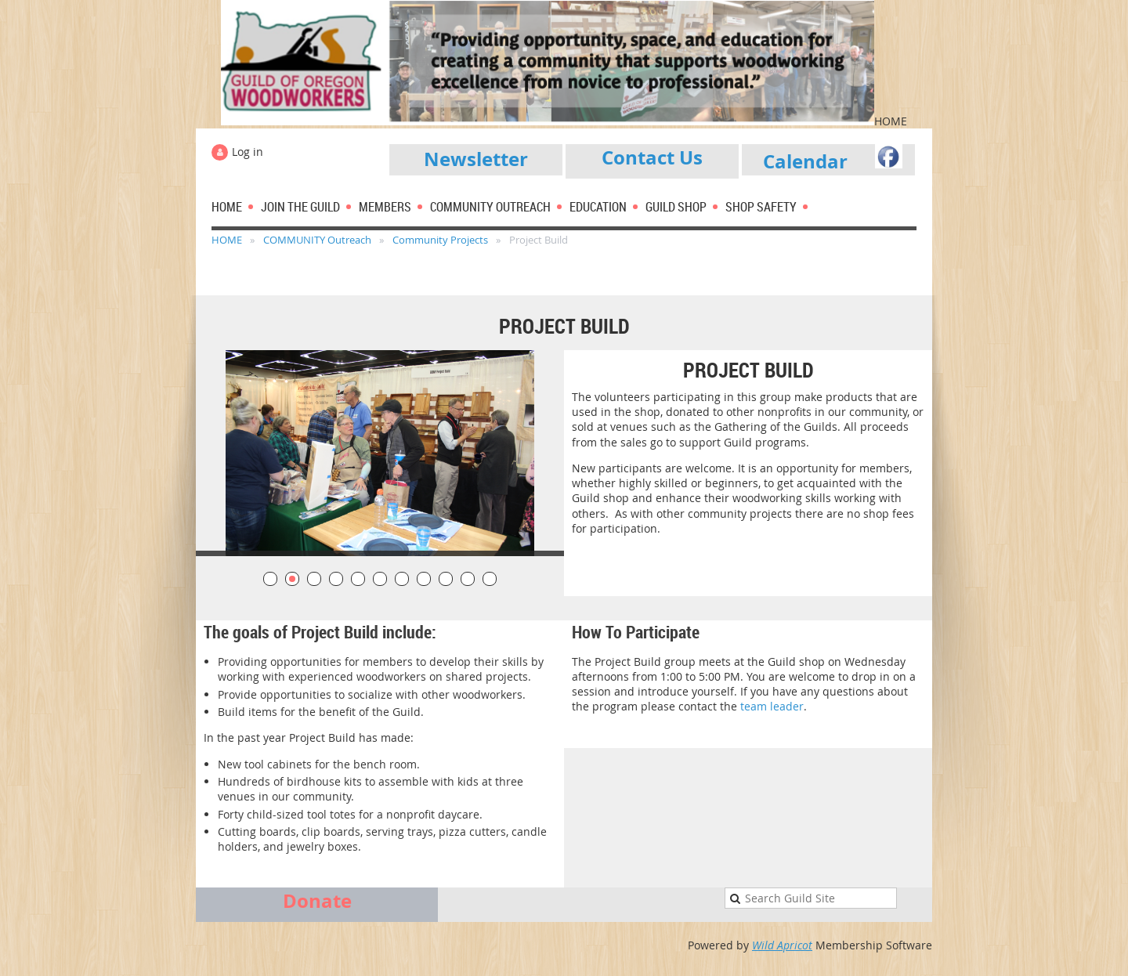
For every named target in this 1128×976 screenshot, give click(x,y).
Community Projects (440, 240)
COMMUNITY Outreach (317, 240)
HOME (227, 240)
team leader (772, 706)
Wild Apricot (782, 945)
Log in (247, 151)
